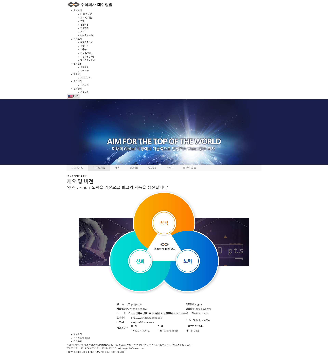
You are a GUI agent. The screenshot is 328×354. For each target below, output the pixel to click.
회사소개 (77, 10)
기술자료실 (85, 78)
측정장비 (84, 67)
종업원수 (198, 326)
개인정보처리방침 (81, 338)
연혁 (82, 21)
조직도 (83, 32)
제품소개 (77, 39)
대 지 (134, 326)
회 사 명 (123, 304)
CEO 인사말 (86, 14)
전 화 (190, 313)
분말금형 (84, 46)
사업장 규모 (122, 328)
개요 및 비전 (86, 18)
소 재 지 (124, 313)
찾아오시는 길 (86, 35)
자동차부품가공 (87, 57)
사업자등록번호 (124, 309)
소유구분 (190, 326)
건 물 (160, 326)
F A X (190, 320)
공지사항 (84, 85)
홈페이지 (121, 317)
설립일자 (190, 309)
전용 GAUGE (86, 53)
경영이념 (84, 25)
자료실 (76, 74)
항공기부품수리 (87, 60)
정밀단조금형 (86, 42)
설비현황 (77, 64)
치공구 (83, 49)
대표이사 (190, 304)
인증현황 (84, 28)
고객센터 (77, 81)
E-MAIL (121, 322)
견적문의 (77, 88)
